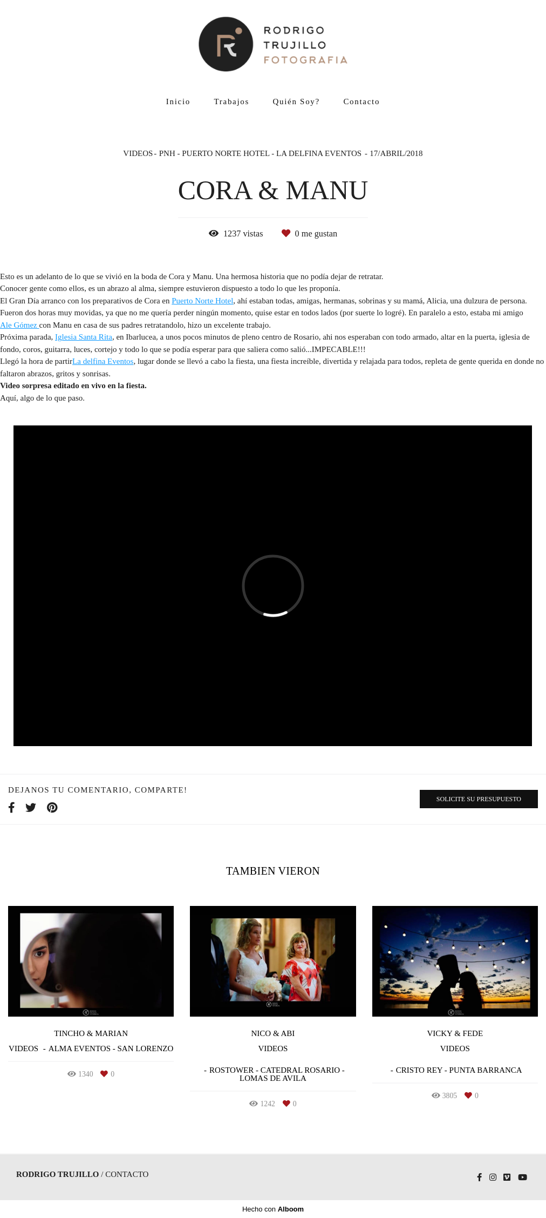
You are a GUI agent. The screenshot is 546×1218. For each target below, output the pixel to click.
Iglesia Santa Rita (83, 337)
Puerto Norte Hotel (202, 301)
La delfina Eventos (102, 361)
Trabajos (232, 101)
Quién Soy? (296, 101)
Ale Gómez (19, 325)
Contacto (361, 101)
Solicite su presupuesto (478, 799)
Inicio (178, 101)
